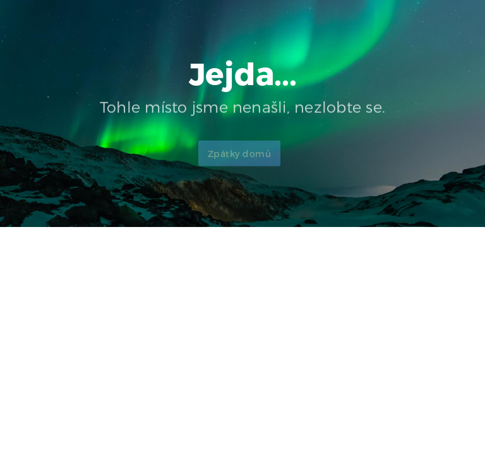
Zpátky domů (240, 159)
